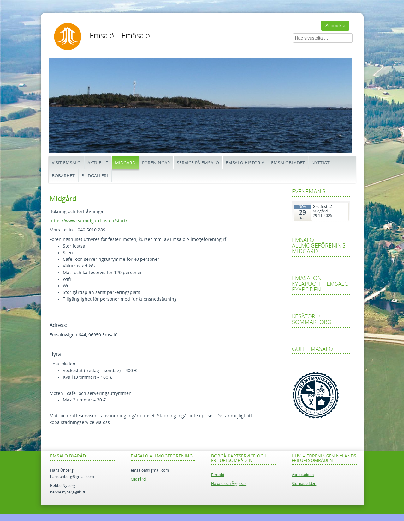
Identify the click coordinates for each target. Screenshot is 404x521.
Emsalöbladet (288, 163)
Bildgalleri (94, 176)
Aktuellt (97, 163)
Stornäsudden (304, 483)
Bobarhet (63, 176)
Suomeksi (335, 25)
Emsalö (217, 475)
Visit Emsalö (66, 163)
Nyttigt (321, 163)
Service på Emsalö (198, 163)
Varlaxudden (303, 475)
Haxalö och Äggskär (228, 483)
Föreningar (156, 163)
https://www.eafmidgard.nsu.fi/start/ (88, 221)
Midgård (125, 163)
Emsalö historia (245, 163)
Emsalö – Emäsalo (120, 35)
